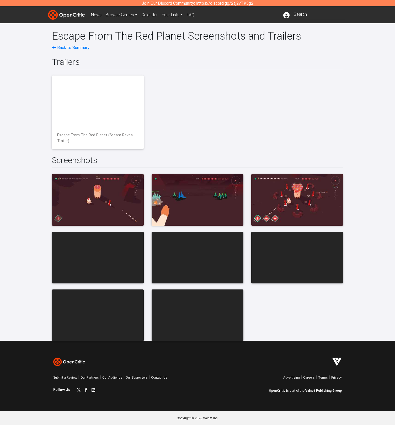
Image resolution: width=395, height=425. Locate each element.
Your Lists (170, 14)
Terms (323, 377)
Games (120, 14)
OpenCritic (277, 390)
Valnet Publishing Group (323, 390)
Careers (309, 377)
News (96, 14)
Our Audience (112, 377)
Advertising (291, 377)
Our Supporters (137, 377)
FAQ (190, 14)
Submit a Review (65, 377)
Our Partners (90, 377)
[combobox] (319, 13)
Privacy (336, 377)
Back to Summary (70, 47)
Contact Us (159, 377)
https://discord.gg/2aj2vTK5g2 (224, 3)
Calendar (149, 14)
